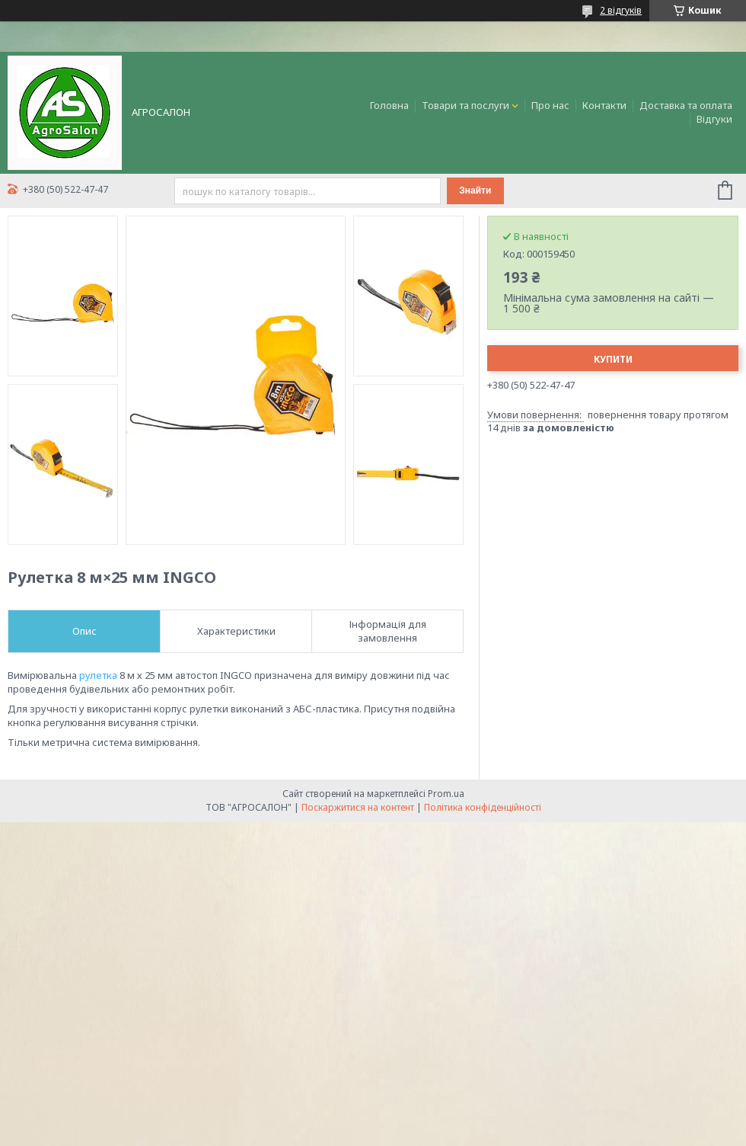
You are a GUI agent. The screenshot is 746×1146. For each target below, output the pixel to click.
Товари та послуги (465, 105)
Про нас (550, 105)
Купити (613, 359)
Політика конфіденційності (482, 807)
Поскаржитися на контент (357, 807)
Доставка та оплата (685, 105)
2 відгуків (621, 10)
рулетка (98, 675)
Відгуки (714, 119)
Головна (389, 105)
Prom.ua (446, 793)
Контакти (604, 105)
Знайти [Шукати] (475, 190)
